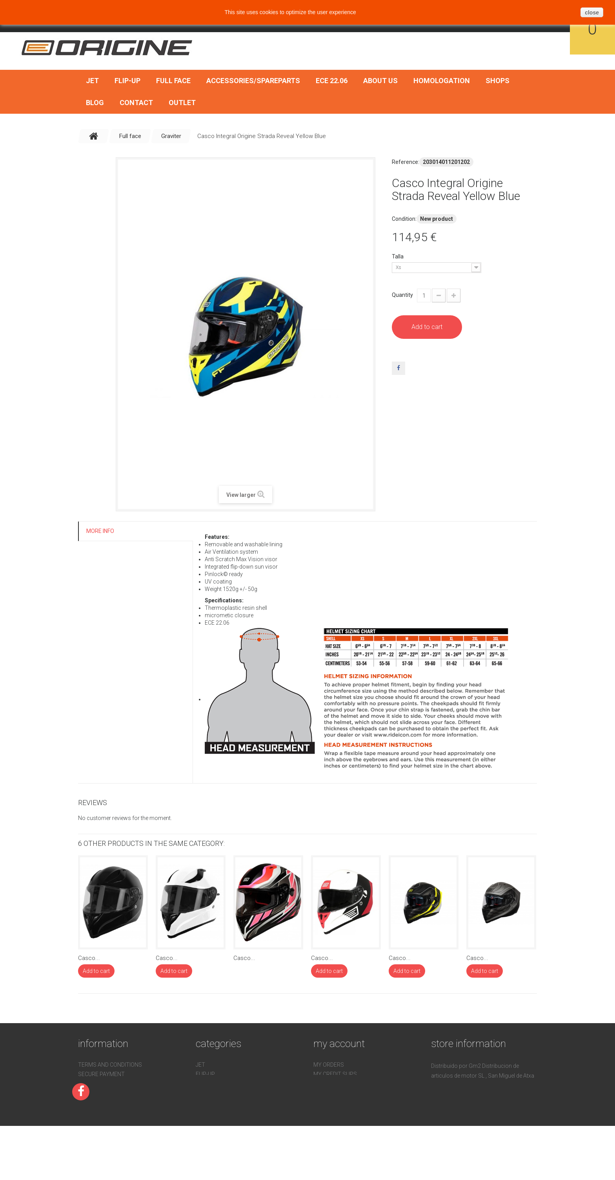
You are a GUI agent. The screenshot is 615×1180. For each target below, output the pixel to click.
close (592, 12)
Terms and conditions (110, 1065)
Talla (398, 256)
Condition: (404, 219)
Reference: (405, 162)
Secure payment (101, 1074)
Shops (497, 80)
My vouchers (332, 1102)
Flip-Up (127, 80)
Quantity (402, 295)
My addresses (333, 1083)
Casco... (89, 958)
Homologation (441, 80)
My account (339, 1043)
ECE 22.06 (332, 80)
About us (380, 80)
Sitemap (89, 1121)
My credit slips (335, 1074)
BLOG (95, 102)
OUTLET (182, 102)
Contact (136, 102)
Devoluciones (98, 1102)
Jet (92, 80)
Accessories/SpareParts (253, 80)
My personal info (338, 1093)
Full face (173, 80)
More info (100, 531)
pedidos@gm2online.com (483, 1123)
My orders (328, 1065)
